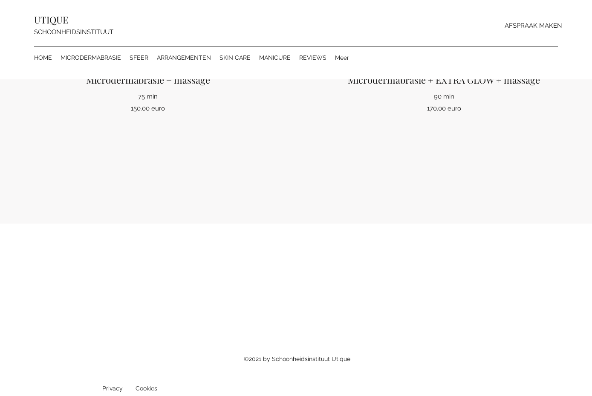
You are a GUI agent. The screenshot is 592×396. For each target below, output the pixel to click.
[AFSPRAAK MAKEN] (533, 26)
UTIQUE (51, 19)
